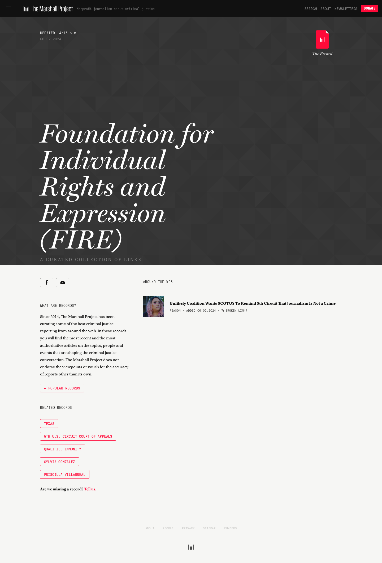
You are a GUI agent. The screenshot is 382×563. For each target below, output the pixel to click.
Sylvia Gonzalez (59, 461)
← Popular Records (62, 387)
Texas (49, 423)
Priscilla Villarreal (64, 474)
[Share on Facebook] (46, 282)
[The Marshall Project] (47, 8)
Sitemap (209, 528)
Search (311, 8)
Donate (369, 8)
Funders (230, 528)
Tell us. (90, 489)
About (325, 8)
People (168, 528)
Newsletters (346, 8)
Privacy (188, 528)
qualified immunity (62, 448)
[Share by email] (62, 282)
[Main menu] (8, 8)
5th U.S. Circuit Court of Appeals (78, 436)
